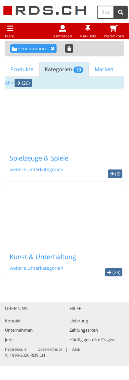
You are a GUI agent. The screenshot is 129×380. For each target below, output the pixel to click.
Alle (9, 82)
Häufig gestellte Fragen (92, 340)
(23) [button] (113, 272)
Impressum (16, 349)
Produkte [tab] (21, 69)
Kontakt (13, 321)
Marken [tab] (104, 69)
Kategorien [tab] (64, 69)
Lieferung (78, 321)
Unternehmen (19, 330)
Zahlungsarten (83, 330)
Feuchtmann (33, 48)
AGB (76, 349)
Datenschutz (49, 349)
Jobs (9, 340)
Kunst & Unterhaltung (43, 256)
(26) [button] (23, 83)
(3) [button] (115, 173)
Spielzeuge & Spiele (39, 158)
